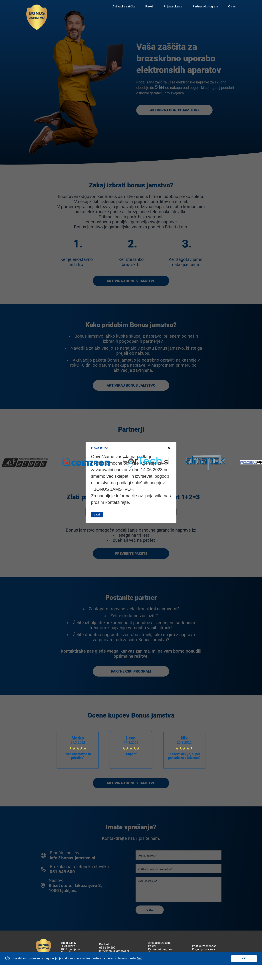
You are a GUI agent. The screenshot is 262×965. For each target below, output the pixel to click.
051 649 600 (107, 947)
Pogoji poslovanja (203, 949)
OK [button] (244, 958)
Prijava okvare (173, 6)
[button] (246, 748)
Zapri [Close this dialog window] (97, 514)
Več (139, 958)
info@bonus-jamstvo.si (114, 951)
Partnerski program (205, 6)
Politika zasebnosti (204, 946)
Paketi (149, 6)
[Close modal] (169, 448)
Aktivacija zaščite (123, 6)
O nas (232, 6)
